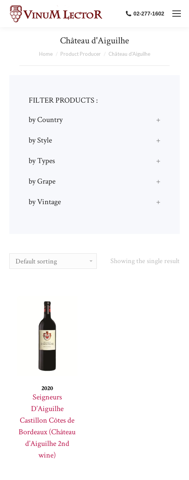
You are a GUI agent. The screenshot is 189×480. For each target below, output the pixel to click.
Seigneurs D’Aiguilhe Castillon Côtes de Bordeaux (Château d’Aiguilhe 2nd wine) (47, 426)
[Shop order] (53, 261)
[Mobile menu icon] (176, 13)
